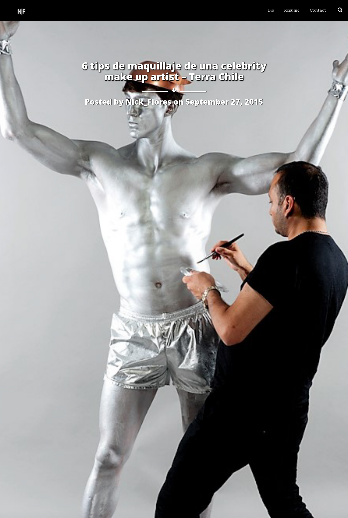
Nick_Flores (148, 101)
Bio (271, 10)
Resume (292, 10)
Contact (318, 10)
